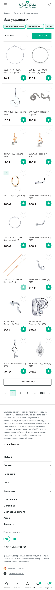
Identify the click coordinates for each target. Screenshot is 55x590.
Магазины (9, 506)
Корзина (48, 585)
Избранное (38, 585)
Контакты (9, 524)
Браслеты (9, 491)
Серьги (8, 465)
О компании (10, 500)
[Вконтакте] (7, 539)
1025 (42, 393)
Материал (32, 26)
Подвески (9, 474)
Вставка (50, 26)
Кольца (8, 457)
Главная (6, 585)
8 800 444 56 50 (15, 547)
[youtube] (15, 539)
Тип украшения (11, 26)
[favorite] (23, 47)
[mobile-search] (49, 5)
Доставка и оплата (14, 512)
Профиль (27, 585)
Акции (7, 518)
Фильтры (41, 36)
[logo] (27, 4)
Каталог (17, 585)
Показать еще (28, 382)
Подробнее (10, 444)
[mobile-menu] (5, 5)
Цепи (6, 483)
